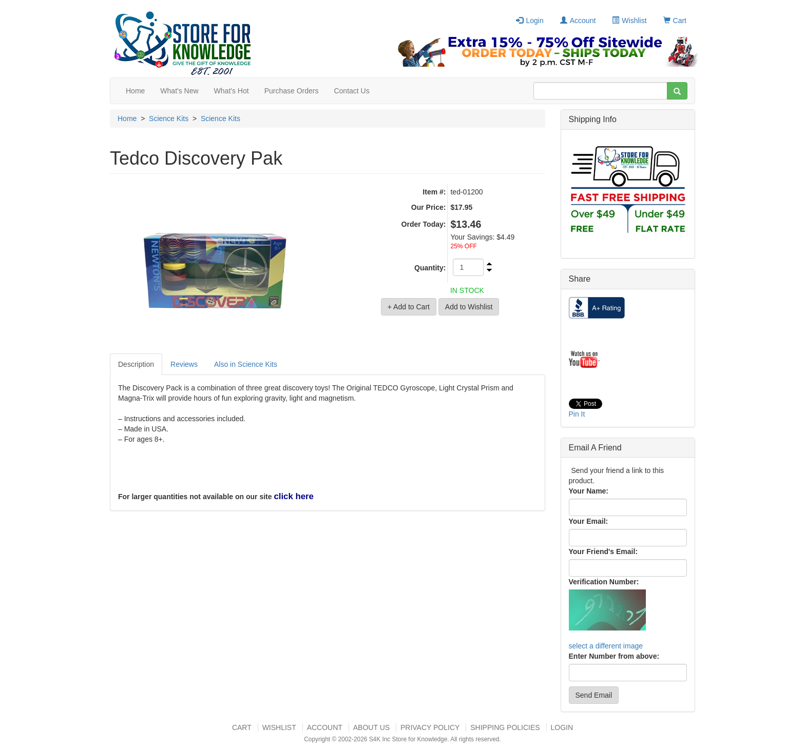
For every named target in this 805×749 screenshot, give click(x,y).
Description (136, 364)
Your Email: (588, 521)
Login (529, 20)
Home (135, 91)
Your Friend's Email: (603, 551)
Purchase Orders (291, 91)
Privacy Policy (429, 727)
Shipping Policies (505, 727)
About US (371, 727)
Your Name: (589, 491)
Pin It (577, 414)
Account (578, 20)
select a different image (606, 646)
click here (293, 496)
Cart (674, 20)
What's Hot (231, 91)
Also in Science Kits (245, 364)
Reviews (184, 364)
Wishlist (629, 20)
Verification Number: (604, 582)
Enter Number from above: (614, 656)
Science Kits (168, 118)
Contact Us (351, 91)
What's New (179, 91)
